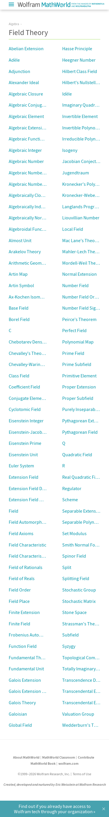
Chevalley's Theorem (29, 353)
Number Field (75, 285)
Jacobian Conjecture (82, 161)
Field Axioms (21, 533)
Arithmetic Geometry (29, 263)
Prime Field (73, 353)
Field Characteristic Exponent (37, 556)
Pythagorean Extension (84, 421)
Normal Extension (79, 274)
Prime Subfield (76, 364)
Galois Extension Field (30, 691)
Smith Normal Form (81, 545)
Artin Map (18, 274)
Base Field (18, 308)
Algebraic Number (26, 161)
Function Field (23, 646)
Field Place (19, 601)
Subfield (70, 635)
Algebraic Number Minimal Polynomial (46, 184)
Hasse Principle (77, 48)
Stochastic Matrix (79, 601)
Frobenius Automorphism (34, 635)
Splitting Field (75, 578)
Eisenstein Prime (25, 443)
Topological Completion (85, 657)
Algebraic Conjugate (28, 105)
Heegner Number (79, 60)
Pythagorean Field (80, 432)
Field (13, 511)
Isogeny (69, 150)
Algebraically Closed (28, 195)
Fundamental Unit (26, 669)
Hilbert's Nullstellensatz (85, 82)
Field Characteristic (27, 545)
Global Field (20, 725)
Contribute (86, 757)
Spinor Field (74, 556)
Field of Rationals (25, 567)
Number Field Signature (85, 308)
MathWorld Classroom (58, 757)
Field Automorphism (29, 522)
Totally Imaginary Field (84, 669)
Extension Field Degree (31, 488)
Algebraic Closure (26, 94)
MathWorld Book (43, 763)
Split (66, 567)
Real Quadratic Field (81, 477)
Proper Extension (79, 387)
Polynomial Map (78, 342)
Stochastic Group (79, 590)
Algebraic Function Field (32, 139)
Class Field (19, 376)
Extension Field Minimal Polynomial (43, 499)
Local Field (72, 229)
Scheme (70, 499)
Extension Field (23, 477)
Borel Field (19, 319)
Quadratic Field (77, 454)
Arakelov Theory (25, 251)
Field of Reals (22, 578)
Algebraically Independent (34, 206)
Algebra (14, 24)
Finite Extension (24, 612)
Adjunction (19, 71)
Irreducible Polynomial (84, 139)
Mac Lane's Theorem (82, 240)
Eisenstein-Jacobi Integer (33, 432)
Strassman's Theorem (83, 624)
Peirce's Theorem (79, 319)
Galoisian (18, 714)
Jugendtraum (75, 173)
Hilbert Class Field (79, 71)
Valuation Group (78, 714)
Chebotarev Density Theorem (37, 342)
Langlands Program (81, 206)
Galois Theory (22, 702)
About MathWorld (26, 757)
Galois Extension (25, 680)
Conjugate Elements (28, 398)
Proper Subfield (77, 398)
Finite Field (19, 624)
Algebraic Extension (28, 128)
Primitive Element (79, 376)
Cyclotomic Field (25, 409)
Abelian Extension (26, 48)
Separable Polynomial (83, 522)
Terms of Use (82, 774)
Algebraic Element (26, 116)
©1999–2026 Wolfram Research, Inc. (44, 774)
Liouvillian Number (80, 218)
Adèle (14, 60)
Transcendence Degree (84, 680)
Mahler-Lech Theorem (84, 251)
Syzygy (68, 646)
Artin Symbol (21, 285)
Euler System (21, 466)
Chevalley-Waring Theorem (35, 364)
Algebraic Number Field (31, 173)
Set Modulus (74, 533)
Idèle (67, 94)
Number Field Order (81, 297)
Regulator (71, 488)
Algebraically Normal (29, 218)
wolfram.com (68, 763)
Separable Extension (82, 511)
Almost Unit (20, 240)
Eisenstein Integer (26, 421)
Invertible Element (80, 116)
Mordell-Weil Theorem (84, 263)
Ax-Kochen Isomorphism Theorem (42, 297)
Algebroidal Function (29, 229)
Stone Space (74, 612)
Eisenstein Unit (23, 454)
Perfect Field (74, 330)
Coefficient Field (24, 387)
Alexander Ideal (24, 82)
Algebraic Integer (25, 150)
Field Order (20, 590)
